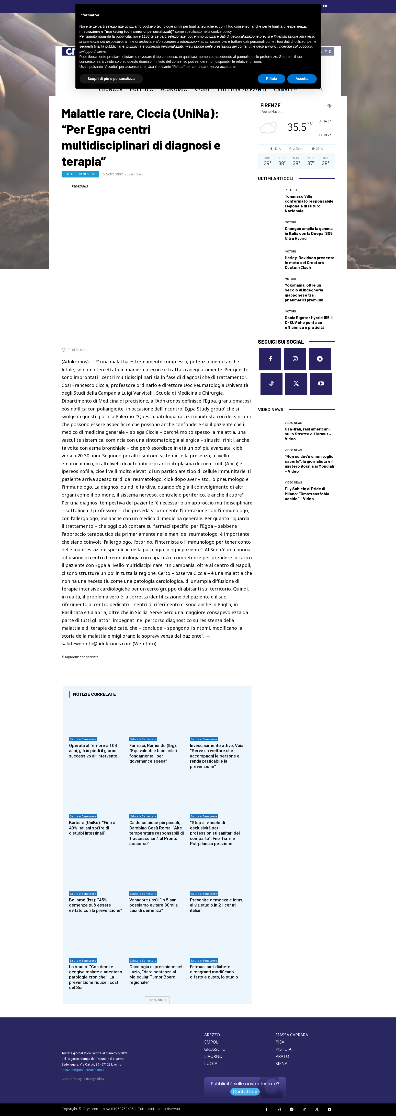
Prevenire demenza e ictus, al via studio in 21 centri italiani (216, 905)
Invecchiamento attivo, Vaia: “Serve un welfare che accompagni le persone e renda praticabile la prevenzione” (217, 756)
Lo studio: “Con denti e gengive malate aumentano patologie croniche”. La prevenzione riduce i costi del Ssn (95, 977)
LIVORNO (213, 1056)
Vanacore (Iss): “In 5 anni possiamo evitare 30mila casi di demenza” (153, 905)
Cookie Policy (72, 1079)
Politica (291, 190)
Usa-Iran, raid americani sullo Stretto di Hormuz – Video (308, 433)
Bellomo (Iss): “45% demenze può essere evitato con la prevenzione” (95, 905)
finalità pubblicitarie (109, 46)
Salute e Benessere (80, 174)
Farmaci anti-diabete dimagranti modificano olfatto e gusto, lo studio (214, 972)
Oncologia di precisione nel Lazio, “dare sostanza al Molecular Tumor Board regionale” (155, 974)
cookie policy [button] (221, 31)
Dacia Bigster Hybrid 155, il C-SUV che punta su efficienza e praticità (309, 322)
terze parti (158, 36)
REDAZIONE (80, 186)
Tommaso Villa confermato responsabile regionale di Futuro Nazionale (309, 203)
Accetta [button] (302, 79)
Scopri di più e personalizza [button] (111, 79)
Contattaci (245, 1092)
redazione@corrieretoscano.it (83, 1070)
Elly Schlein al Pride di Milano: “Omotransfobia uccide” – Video (307, 493)
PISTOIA (283, 1049)
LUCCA (210, 1063)
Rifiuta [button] (271, 79)
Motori (290, 222)
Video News (293, 423)
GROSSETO (214, 1049)
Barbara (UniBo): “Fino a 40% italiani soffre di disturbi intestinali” (92, 828)
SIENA (281, 1063)
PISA (280, 1042)
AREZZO (212, 1035)
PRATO (282, 1056)
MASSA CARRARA (292, 1035)
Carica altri (157, 1000)
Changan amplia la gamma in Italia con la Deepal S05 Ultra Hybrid (309, 233)
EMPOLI (212, 1042)
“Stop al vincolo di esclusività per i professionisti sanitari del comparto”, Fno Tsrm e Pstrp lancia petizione (215, 833)
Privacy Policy (94, 1079)
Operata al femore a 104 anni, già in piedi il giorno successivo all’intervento (93, 751)
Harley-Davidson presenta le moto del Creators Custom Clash (309, 262)
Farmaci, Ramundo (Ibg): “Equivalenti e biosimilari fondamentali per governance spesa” (153, 753)
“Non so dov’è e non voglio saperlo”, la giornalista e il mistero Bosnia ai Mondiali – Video (309, 463)
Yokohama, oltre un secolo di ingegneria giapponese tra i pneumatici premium (304, 292)
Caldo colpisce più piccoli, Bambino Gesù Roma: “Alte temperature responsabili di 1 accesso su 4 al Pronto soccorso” (156, 833)
